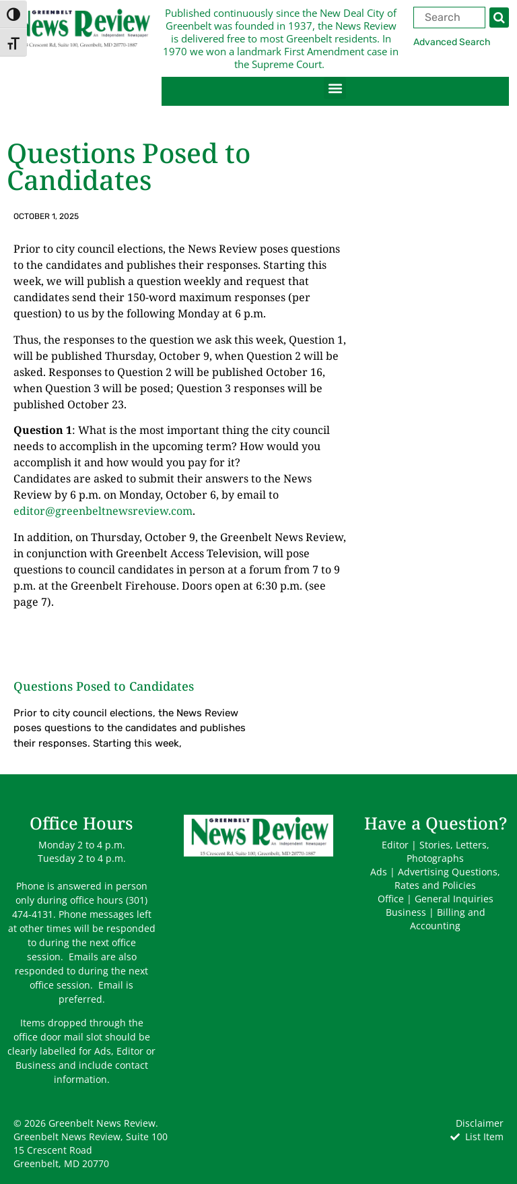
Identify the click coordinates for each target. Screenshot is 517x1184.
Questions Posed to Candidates (103, 686)
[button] (335, 88)
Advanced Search (452, 42)
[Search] (499, 17)
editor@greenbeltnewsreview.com (103, 510)
